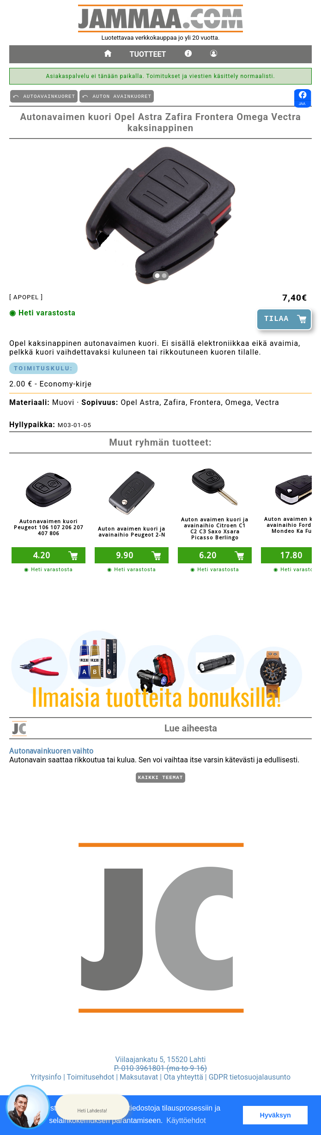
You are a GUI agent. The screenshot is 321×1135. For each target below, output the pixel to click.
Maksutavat (139, 1077)
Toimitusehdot (91, 1077)
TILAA (276, 319)
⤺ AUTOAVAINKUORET (43, 95)
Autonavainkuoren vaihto (51, 749)
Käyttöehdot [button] (186, 1120)
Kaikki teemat (160, 776)
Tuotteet (148, 54)
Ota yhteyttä (183, 1077)
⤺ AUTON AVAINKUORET (116, 95)
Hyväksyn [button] (275, 1115)
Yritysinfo (45, 1077)
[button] (92, 1107)
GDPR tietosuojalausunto (250, 1077)
